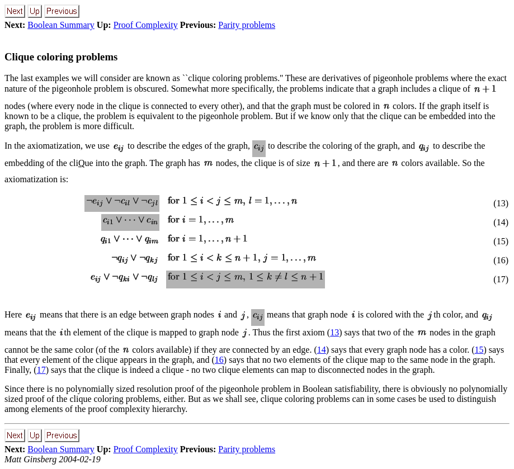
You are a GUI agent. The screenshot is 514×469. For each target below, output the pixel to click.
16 (219, 359)
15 (478, 349)
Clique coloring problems (60, 57)
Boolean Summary (61, 25)
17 (41, 370)
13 (334, 332)
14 (321, 349)
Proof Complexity (146, 25)
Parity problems (246, 25)
